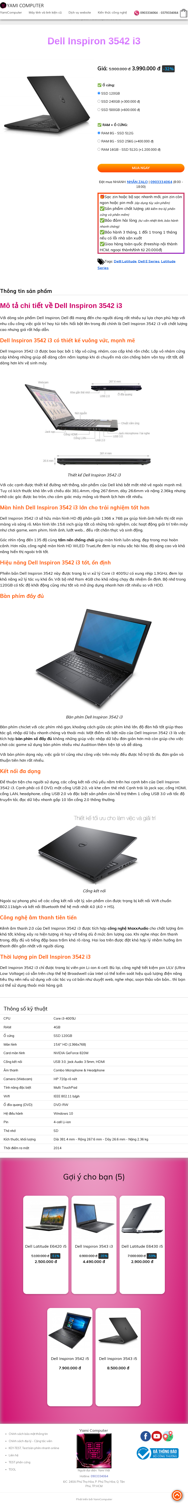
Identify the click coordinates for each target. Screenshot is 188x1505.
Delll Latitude (125, 261)
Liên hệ (13, 1455)
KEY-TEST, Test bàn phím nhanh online (34, 1448)
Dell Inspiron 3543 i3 (94, 1246)
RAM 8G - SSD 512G (117, 133)
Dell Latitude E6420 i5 (45, 1246)
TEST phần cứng (19, 1462)
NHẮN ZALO (137, 182)
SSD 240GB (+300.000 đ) (120, 101)
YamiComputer (11, 12)
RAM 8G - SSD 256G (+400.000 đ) (127, 141)
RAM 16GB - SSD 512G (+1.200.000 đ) (131, 149)
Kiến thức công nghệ (112, 12)
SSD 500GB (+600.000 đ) (120, 110)
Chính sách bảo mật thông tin (28, 1434)
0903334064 (149, 13)
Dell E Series (149, 261)
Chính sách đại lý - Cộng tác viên (30, 1441)
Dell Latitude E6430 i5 (142, 1246)
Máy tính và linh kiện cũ (45, 12)
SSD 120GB (110, 93)
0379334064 (169, 13)
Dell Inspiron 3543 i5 (118, 1358)
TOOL (12, 1469)
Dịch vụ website (80, 12)
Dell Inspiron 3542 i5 (70, 1358)
